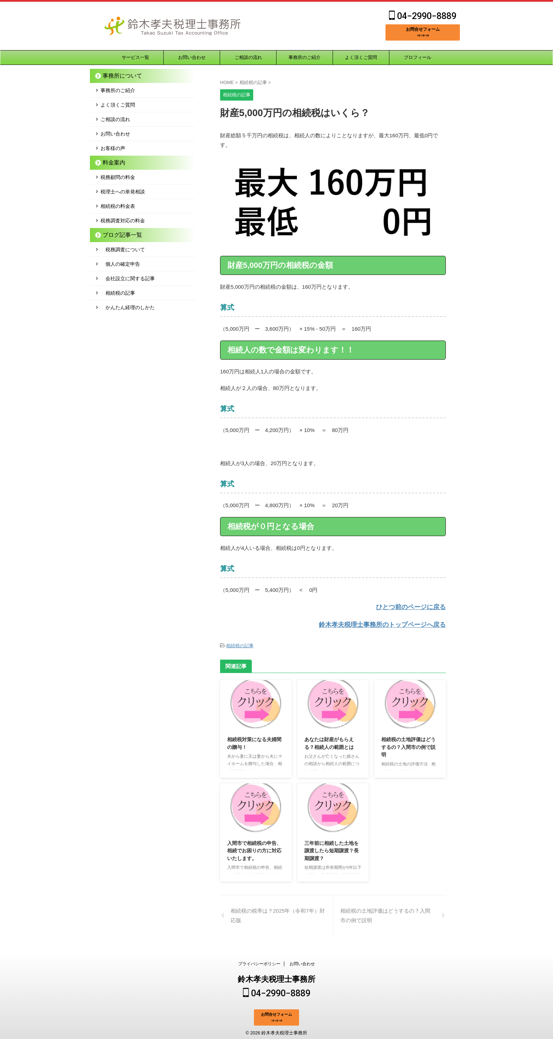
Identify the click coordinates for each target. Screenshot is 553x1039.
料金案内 (111, 162)
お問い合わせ (192, 57)
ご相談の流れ (248, 57)
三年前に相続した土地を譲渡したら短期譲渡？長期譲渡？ (331, 847)
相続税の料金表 (118, 206)
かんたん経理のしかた (128, 307)
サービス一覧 (135, 57)
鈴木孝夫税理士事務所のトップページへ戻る (393, 623)
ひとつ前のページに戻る (417, 606)
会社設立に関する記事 (128, 278)
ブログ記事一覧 (118, 235)
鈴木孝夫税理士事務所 (276, 977)
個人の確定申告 (120, 264)
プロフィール (417, 57)
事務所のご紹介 (304, 57)
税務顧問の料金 (118, 177)
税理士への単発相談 (123, 191)
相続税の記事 (240, 643)
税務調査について (123, 249)
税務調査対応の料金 (123, 220)
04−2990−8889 (422, 16)
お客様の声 (113, 148)
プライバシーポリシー (259, 962)
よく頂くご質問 (361, 57)
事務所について (118, 75)
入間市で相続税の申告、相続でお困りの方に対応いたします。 (254, 847)
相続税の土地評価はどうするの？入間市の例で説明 (408, 743)
